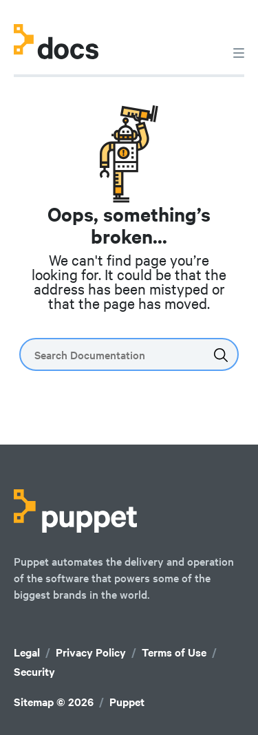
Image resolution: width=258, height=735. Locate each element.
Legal (27, 652)
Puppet (126, 701)
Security (34, 671)
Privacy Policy (91, 652)
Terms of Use (174, 652)
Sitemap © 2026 (54, 701)
